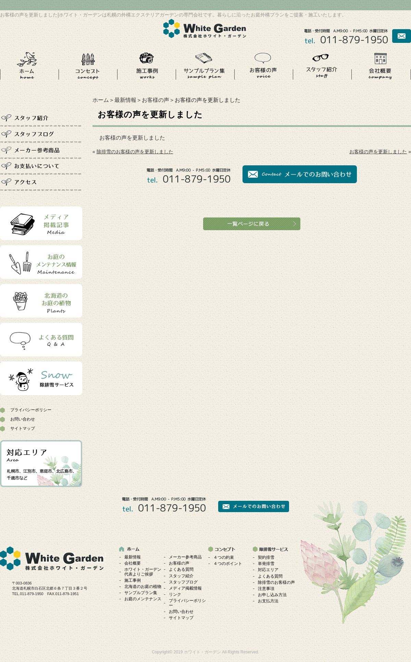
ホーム (100, 100)
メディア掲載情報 (185, 588)
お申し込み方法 (272, 594)
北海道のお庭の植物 (142, 586)
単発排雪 (266, 563)
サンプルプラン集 (140, 592)
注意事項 (266, 588)
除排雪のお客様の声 (276, 582)
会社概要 (132, 563)
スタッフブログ (183, 582)
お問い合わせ (22, 419)
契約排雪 (266, 557)
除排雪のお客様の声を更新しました (135, 151)
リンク (175, 594)
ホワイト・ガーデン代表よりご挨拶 (142, 571)
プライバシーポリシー (30, 409)
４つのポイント (227, 563)
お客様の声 (155, 100)
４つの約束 (223, 557)
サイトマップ (22, 428)
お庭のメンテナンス (142, 598)
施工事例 (132, 580)
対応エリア (268, 569)
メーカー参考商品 (185, 557)
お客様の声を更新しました (132, 138)
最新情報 (125, 100)
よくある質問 (181, 569)
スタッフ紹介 (181, 576)
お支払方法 (268, 601)
